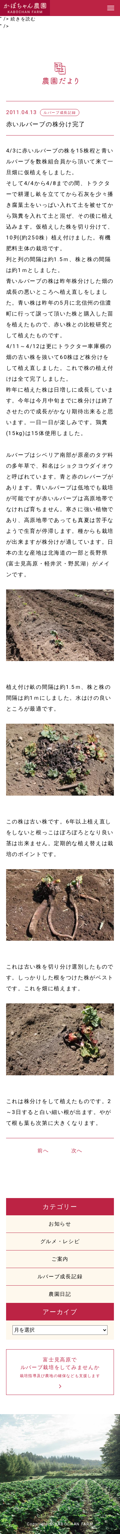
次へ (77, 1151)
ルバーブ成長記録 (60, 1276)
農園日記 (60, 1294)
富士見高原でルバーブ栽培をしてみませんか (60, 1368)
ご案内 (60, 1259)
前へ (43, 1151)
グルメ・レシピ (60, 1241)
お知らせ (60, 1224)
